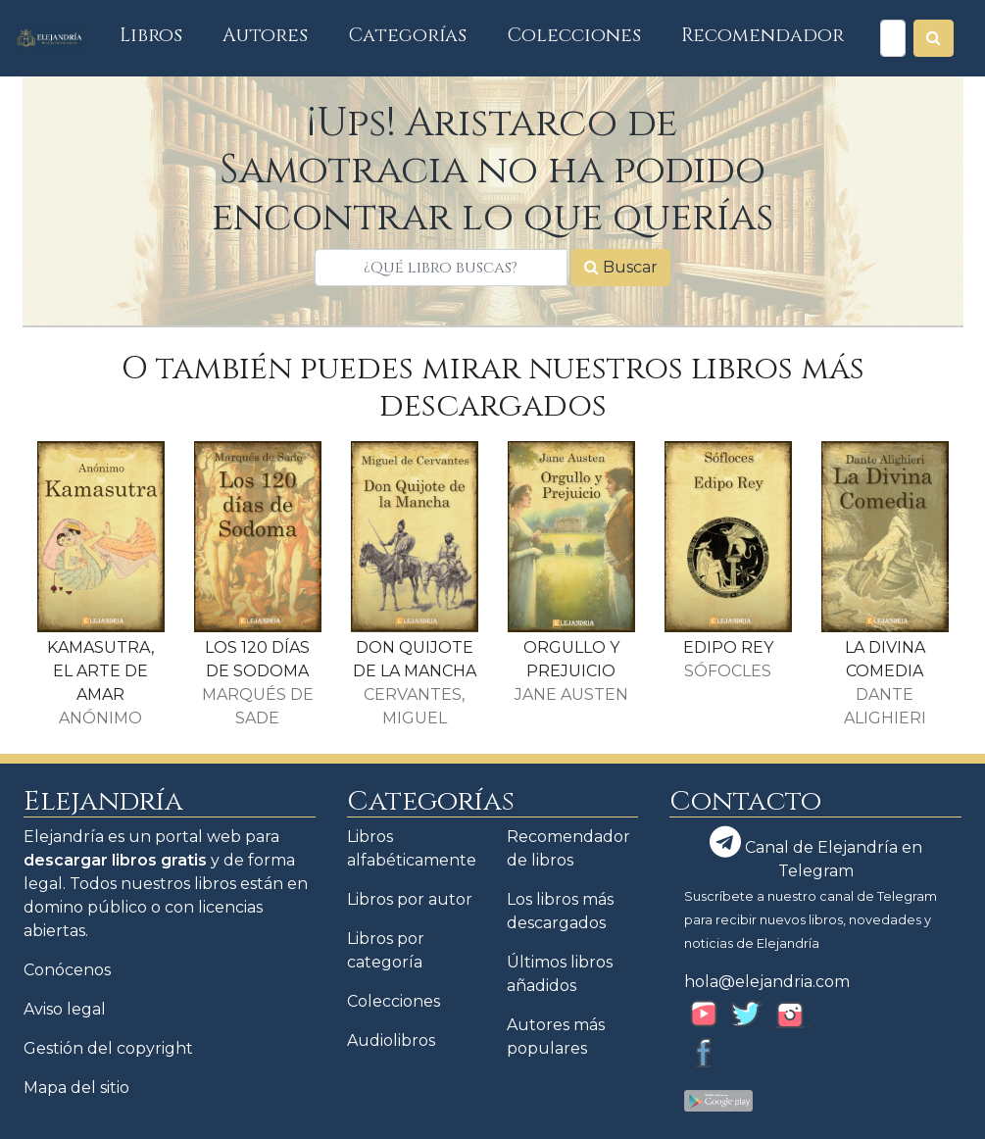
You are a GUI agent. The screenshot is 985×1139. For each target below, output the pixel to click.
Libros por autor (409, 899)
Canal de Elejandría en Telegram (816, 853)
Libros (161, 35)
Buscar (621, 267)
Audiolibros (391, 1040)
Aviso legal (65, 1009)
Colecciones (574, 35)
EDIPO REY (728, 647)
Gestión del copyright (108, 1048)
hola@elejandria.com (767, 981)
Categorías (408, 35)
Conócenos (67, 970)
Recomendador (762, 35)
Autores (265, 35)
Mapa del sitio (76, 1087)
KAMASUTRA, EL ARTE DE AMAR (100, 671)
